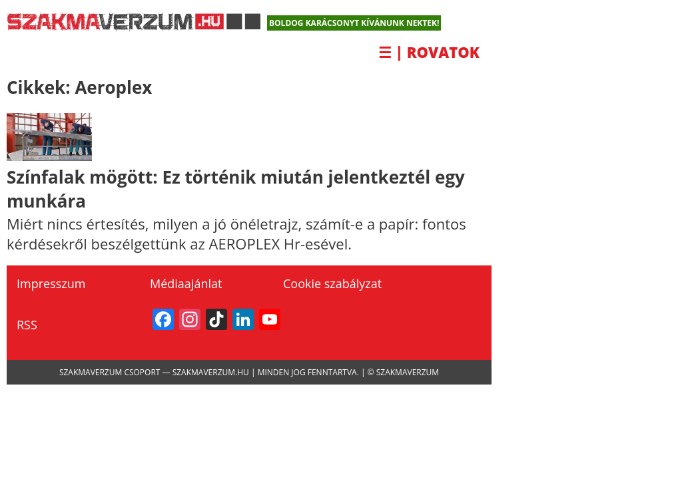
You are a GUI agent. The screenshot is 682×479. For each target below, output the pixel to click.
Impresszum (51, 283)
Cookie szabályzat (332, 283)
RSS (27, 325)
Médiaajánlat (186, 283)
